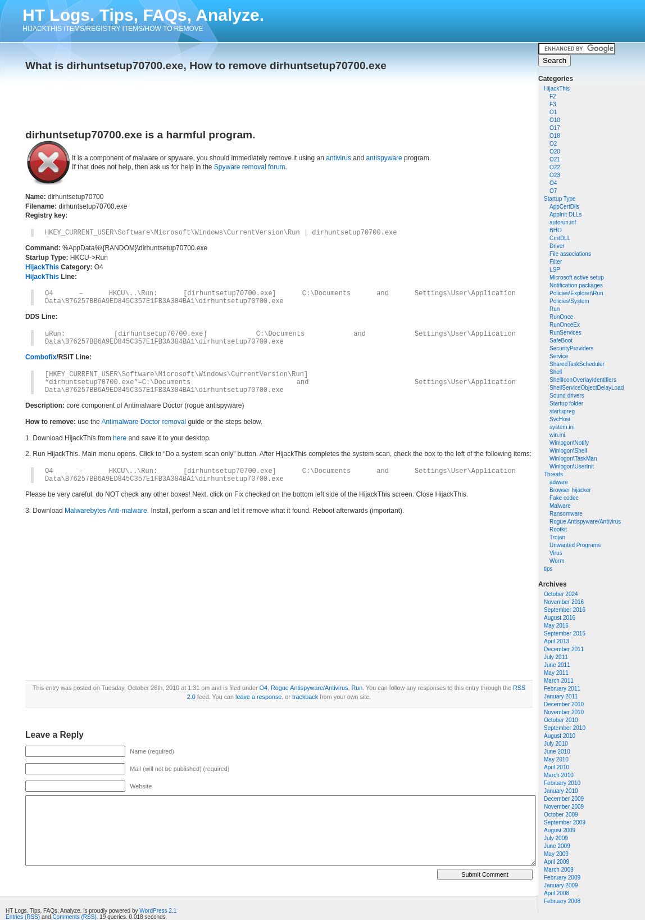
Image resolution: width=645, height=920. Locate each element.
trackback (305, 696)
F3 (552, 104)
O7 (553, 191)
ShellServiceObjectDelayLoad (586, 388)
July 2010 (556, 744)
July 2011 (556, 657)
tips (548, 569)
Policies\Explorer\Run (576, 293)
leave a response (258, 696)
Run (554, 309)
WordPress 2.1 (157, 911)
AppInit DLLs (565, 214)
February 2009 (562, 877)
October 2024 (561, 594)
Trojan (557, 537)
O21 (554, 159)
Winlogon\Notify (569, 443)
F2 (552, 96)
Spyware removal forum (249, 167)
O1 (553, 112)
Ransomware (566, 514)
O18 (554, 136)
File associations (570, 254)
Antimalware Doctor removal (143, 422)
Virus (555, 553)
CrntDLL (559, 238)
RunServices (565, 333)
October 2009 (561, 814)
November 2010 (564, 712)
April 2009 (556, 862)
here (119, 438)
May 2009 (556, 854)
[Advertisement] (156, 97)
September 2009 (564, 822)
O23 (554, 175)
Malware (560, 506)
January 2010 (561, 791)
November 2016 (564, 602)
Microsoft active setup (576, 277)
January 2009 (561, 885)
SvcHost (559, 419)
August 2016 (559, 618)
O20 (554, 151)
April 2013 (556, 641)
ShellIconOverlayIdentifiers (582, 380)
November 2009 (564, 807)
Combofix (40, 357)
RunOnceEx (564, 325)
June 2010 (557, 751)
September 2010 (564, 728)
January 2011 (561, 696)
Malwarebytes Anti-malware (106, 511)
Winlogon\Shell (568, 451)
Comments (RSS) (74, 917)
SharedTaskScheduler (577, 364)
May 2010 (556, 759)
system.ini (561, 427)
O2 (553, 144)
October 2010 (561, 720)
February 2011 (562, 689)
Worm (556, 561)
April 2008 (556, 893)
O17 (554, 128)
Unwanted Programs (575, 545)
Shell (555, 372)
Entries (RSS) (23, 917)
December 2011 (564, 649)
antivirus (338, 158)
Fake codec (564, 498)
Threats (553, 474)
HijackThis (557, 88)
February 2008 (562, 901)
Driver (557, 246)
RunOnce (561, 317)
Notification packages (576, 285)
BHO (555, 230)
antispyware (384, 158)
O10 (554, 120)
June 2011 (557, 665)
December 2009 (564, 799)
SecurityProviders (571, 348)
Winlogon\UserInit (571, 466)
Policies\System (569, 301)
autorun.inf (562, 222)
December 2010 (564, 704)
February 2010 (562, 783)
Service (558, 356)
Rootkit (558, 529)
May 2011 (556, 673)
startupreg (562, 411)
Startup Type (560, 199)
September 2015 (564, 633)
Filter (555, 262)
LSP (554, 270)
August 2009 (559, 830)
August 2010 (559, 736)
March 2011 (559, 681)
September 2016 (564, 610)
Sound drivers (566, 396)
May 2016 (556, 626)
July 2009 (556, 838)
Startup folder (566, 403)
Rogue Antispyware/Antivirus (585, 521)
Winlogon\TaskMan (573, 459)
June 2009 (557, 846)
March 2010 (559, 775)
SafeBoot (561, 340)
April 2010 (556, 767)
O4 (553, 183)
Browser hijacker (570, 490)
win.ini (557, 435)
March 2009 (559, 870)
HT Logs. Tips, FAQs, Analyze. (143, 15)
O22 (554, 167)
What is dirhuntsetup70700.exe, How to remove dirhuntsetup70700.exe (206, 65)
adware (558, 482)
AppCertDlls (564, 207)
